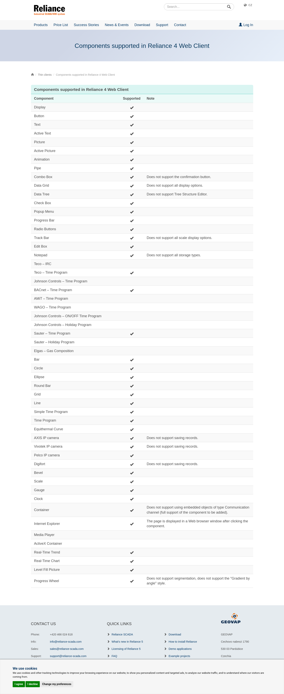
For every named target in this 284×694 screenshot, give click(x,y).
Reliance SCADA (122, 634)
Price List (61, 25)
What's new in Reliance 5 (127, 641)
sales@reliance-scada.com (67, 648)
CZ (250, 5)
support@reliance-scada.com (68, 656)
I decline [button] (32, 684)
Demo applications (180, 648)
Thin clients (45, 74)
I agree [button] (19, 684)
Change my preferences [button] (56, 684)
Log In (246, 25)
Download (142, 25)
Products (41, 25)
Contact (180, 25)
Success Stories (86, 25)
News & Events (117, 25)
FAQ (114, 656)
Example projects (179, 656)
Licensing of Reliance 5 (126, 648)
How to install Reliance (183, 641)
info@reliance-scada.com (66, 641)
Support (162, 25)
